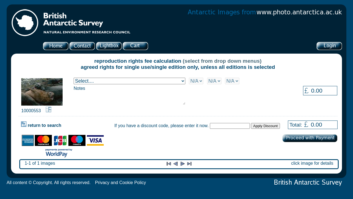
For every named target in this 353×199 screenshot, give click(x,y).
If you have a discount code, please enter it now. (161, 125)
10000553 (31, 110)
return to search (41, 125)
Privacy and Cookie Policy (120, 182)
